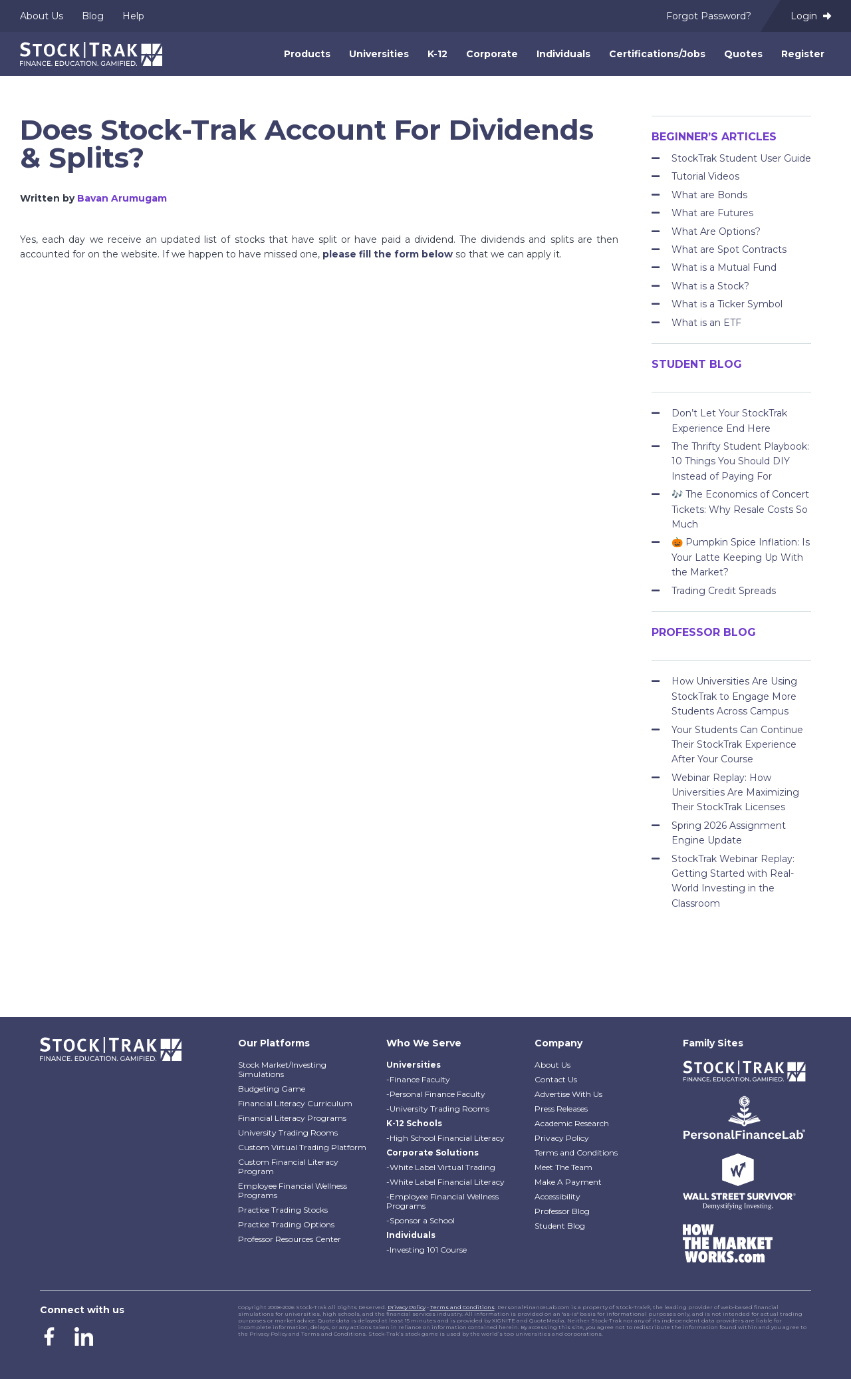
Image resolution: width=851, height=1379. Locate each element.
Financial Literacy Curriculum (295, 1103)
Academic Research (572, 1123)
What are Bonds (709, 195)
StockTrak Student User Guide (741, 158)
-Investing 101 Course (426, 1250)
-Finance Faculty (418, 1079)
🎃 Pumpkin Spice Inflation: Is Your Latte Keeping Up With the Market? (740, 557)
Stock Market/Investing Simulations (282, 1069)
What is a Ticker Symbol (727, 304)
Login (810, 16)
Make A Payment (568, 1182)
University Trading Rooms (288, 1133)
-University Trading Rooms (437, 1109)
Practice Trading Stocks (283, 1210)
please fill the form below (387, 254)
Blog (93, 16)
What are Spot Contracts (729, 249)
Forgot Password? (708, 16)
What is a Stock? (710, 286)
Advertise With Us (568, 1094)
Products (307, 54)
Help (133, 16)
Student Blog (560, 1226)
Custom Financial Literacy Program (288, 1166)
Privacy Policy (562, 1138)
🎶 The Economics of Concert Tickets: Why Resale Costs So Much (740, 509)
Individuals (563, 54)
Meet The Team (563, 1167)
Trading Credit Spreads (723, 591)
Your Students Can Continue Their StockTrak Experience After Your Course (737, 745)
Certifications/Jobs (657, 54)
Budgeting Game (271, 1089)
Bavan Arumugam (122, 198)
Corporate (492, 54)
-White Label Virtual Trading (440, 1167)
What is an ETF (706, 323)
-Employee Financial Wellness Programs (442, 1201)
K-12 (437, 54)
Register (802, 54)
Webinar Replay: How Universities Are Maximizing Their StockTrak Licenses (735, 793)
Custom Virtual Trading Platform (302, 1147)
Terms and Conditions (576, 1152)
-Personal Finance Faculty (435, 1094)
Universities (379, 54)
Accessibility (557, 1196)
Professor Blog (562, 1211)
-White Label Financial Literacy (445, 1182)
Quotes (743, 54)
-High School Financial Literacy (445, 1138)
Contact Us (556, 1079)
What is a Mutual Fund (724, 267)
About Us (41, 16)
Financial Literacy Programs (292, 1118)
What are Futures (712, 213)
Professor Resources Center (289, 1239)
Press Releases (561, 1109)
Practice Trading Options (286, 1224)
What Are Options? (716, 231)
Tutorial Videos (705, 176)
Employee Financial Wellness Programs (292, 1190)
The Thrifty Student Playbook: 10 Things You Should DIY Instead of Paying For (740, 461)
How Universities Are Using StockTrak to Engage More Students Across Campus (734, 696)
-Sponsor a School (420, 1220)
